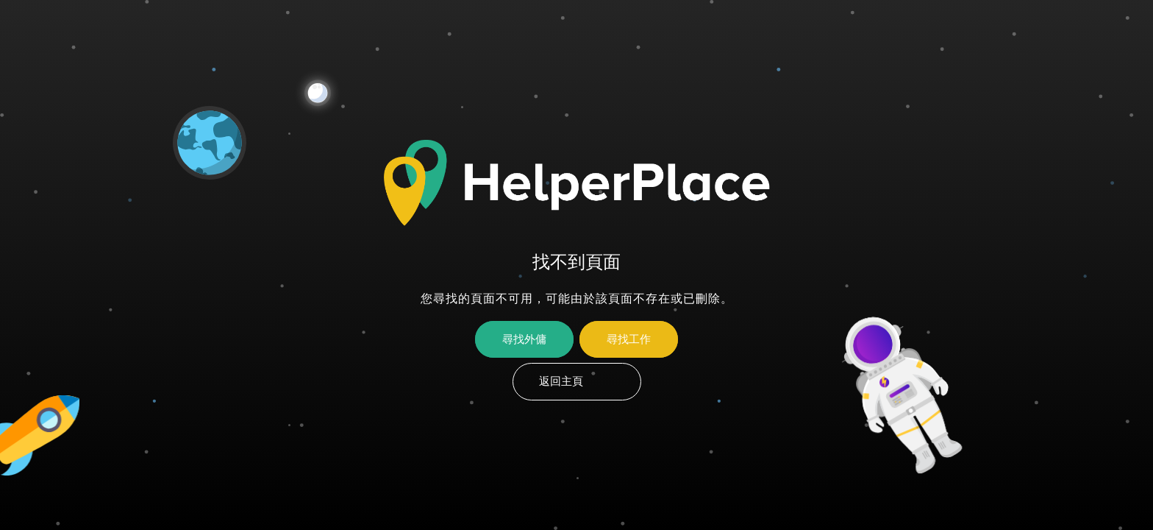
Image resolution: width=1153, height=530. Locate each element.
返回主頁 (561, 381)
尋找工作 (629, 339)
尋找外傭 (524, 339)
